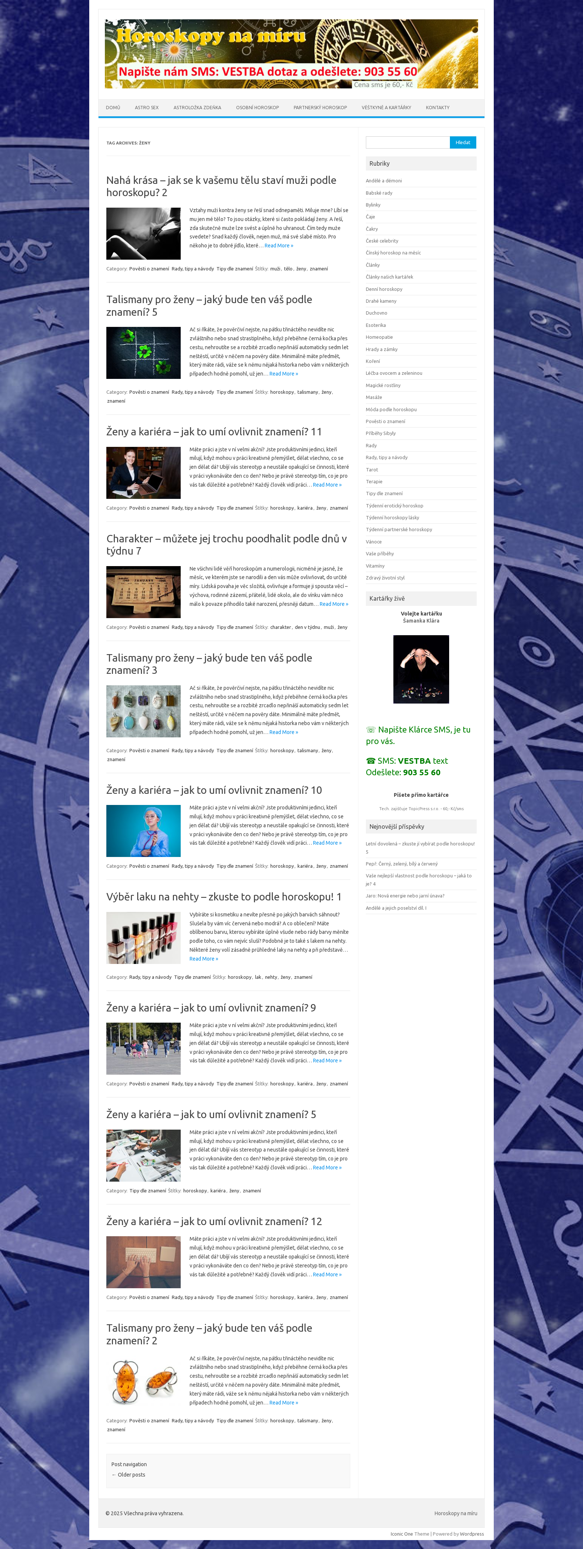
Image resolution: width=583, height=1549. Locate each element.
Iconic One (402, 1533)
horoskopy (282, 391)
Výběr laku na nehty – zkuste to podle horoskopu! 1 (224, 896)
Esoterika (376, 325)
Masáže (374, 397)
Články (373, 264)
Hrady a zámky (381, 349)
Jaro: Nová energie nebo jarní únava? (405, 895)
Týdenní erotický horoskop (394, 505)
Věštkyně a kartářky (386, 107)
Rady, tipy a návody (193, 268)
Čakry (372, 228)
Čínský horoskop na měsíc (393, 252)
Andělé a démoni (384, 180)
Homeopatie (379, 337)
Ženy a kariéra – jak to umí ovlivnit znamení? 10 (214, 790)
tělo (288, 268)
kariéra (305, 507)
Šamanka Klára (421, 621)
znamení (319, 268)
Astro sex (147, 107)
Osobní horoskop (257, 107)
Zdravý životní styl (385, 577)
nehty (271, 977)
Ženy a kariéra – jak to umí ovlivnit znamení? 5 (211, 1114)
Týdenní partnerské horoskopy (399, 529)
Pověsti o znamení (149, 268)
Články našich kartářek (389, 276)
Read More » (279, 246)
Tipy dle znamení (234, 268)
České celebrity (382, 240)
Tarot (372, 469)
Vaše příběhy (380, 553)
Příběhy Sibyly (381, 433)
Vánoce (374, 541)
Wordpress (472, 1533)
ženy (301, 268)
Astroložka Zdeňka (197, 107)
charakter (280, 627)
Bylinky (373, 204)
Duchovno (376, 312)
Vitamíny (375, 565)
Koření (373, 361)
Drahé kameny (381, 300)
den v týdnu (307, 627)
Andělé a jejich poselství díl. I (396, 907)
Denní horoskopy (384, 289)
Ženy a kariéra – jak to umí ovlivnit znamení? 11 (214, 431)
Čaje (370, 216)
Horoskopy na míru (456, 1513)
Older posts (128, 1475)
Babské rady (379, 192)
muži (275, 268)
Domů (113, 107)
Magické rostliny (383, 385)
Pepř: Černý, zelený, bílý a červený (402, 863)
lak (258, 977)
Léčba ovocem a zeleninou (394, 373)
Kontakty (438, 107)
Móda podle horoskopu (391, 409)
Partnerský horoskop (320, 107)
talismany (307, 391)
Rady (371, 445)
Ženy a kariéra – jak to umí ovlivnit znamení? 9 (211, 1007)
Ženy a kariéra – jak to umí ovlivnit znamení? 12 (214, 1221)
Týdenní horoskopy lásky (392, 517)
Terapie (374, 481)
